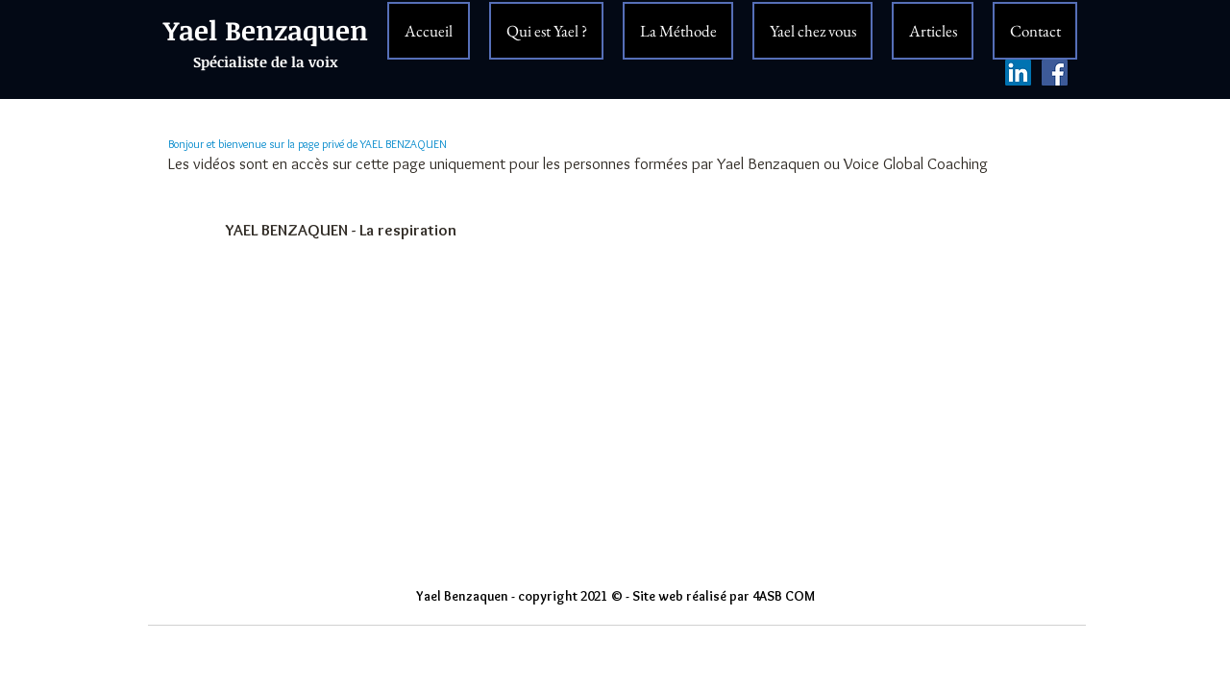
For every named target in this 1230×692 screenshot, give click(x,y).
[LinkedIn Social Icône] (1018, 73)
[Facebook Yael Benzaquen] (1055, 73)
